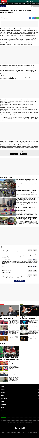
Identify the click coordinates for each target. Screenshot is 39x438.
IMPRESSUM (13, 432)
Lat (26, 1)
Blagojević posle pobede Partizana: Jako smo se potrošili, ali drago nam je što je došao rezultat (14, 374)
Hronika (8, 3)
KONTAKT (8, 432)
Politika (3, 303)
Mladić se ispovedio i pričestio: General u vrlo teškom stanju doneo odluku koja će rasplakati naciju (14, 327)
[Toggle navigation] (37, 1)
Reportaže (24, 3)
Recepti (11, 3)
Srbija (23, 419)
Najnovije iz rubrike (6, 177)
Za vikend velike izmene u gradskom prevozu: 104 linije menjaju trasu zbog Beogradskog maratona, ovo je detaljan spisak (26, 218)
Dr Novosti (18, 419)
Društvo (4, 3)
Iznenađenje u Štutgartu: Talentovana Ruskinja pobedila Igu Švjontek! (32, 337)
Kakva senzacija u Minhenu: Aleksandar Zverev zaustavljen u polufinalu (33, 321)
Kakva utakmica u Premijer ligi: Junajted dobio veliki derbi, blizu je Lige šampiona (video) (9, 359)
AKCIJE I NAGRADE (25, 432)
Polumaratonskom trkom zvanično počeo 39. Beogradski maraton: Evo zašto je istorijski (26, 189)
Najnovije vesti (28, 422)
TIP (30, 3)
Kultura (20, 413)
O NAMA (3, 432)
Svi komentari (19, 280)
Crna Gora (28, 419)
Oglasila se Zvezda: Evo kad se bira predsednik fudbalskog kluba (14, 362)
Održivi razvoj (20, 416)
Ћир (28, 1)
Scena (18, 422)
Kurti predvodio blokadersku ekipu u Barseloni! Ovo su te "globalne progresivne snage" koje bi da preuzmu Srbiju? (14, 322)
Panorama (34, 3)
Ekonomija (16, 3)
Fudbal (2, 343)
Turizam (33, 419)
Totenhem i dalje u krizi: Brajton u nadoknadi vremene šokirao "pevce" (14, 367)
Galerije (22, 422)
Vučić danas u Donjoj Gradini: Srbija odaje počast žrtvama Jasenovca (14, 332)
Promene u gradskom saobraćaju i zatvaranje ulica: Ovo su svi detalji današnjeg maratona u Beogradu (26, 181)
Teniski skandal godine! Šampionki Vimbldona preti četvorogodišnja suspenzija (33, 332)
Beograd (3, 6)
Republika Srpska (12, 422)
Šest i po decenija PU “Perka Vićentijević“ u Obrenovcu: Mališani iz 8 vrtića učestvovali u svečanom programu (26, 209)
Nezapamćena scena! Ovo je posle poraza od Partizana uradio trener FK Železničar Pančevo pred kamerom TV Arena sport (14, 379)
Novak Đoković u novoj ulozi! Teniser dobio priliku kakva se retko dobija (33, 326)
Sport (28, 3)
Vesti (1, 3)
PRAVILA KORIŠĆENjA (34, 432)
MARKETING (19, 432)
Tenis (21, 303)
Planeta (20, 3)
